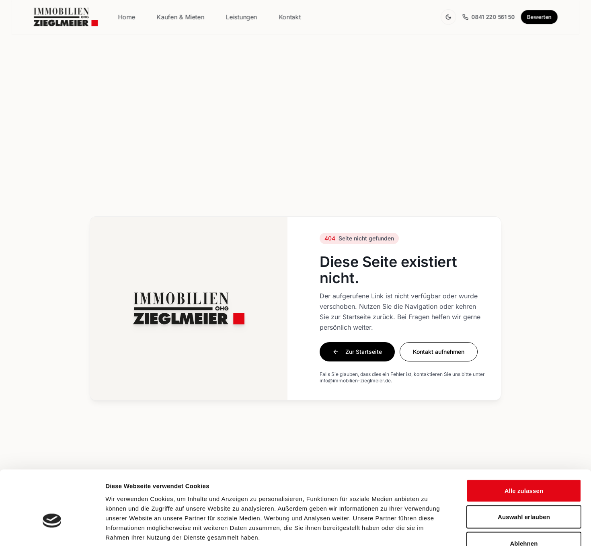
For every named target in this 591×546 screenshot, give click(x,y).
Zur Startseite (357, 351)
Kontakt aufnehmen (438, 351)
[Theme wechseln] (448, 17)
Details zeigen (427, 530)
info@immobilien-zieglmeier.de (355, 381)
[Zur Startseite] (65, 17)
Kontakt (290, 17)
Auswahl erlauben (524, 467)
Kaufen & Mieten (180, 17)
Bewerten (539, 17)
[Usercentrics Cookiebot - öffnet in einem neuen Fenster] (52, 530)
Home (126, 17)
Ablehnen (524, 493)
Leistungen (241, 17)
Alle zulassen (524, 440)
